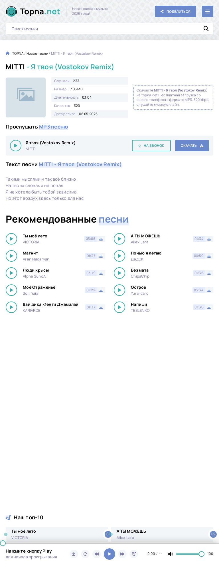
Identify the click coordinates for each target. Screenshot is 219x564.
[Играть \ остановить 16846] (15, 145)
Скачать (189, 145)
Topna (40, 11)
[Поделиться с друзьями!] (175, 11)
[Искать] (206, 28)
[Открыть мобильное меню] (207, 11)
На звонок (154, 145)
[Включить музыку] (109, 554)
